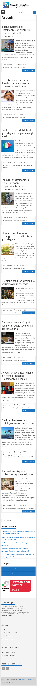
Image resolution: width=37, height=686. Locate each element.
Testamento (23, 67)
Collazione (8, 117)
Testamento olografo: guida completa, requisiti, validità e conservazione (17, 325)
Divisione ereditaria (10, 408)
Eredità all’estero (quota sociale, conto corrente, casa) (17, 422)
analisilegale (8, 64)
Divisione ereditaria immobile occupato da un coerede (18, 282)
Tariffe (3, 630)
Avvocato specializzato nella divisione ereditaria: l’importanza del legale (17, 375)
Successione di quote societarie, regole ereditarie (17, 473)
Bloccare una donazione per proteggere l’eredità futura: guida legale (17, 236)
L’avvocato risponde (7, 639)
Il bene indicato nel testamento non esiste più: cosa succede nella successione (16, 31)
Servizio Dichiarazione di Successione (12, 633)
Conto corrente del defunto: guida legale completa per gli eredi (17, 133)
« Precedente (8, 520)
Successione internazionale (17, 457)
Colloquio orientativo (7, 636)
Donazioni (8, 268)
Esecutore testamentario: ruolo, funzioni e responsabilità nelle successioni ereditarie (15, 184)
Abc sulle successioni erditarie (14, 165)
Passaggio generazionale (12, 455)
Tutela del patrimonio (18, 574)
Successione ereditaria (12, 67)
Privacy (25, 614)
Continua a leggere (28, 70)
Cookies (19, 614)
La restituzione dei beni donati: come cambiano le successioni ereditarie (15, 83)
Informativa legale (7, 615)
